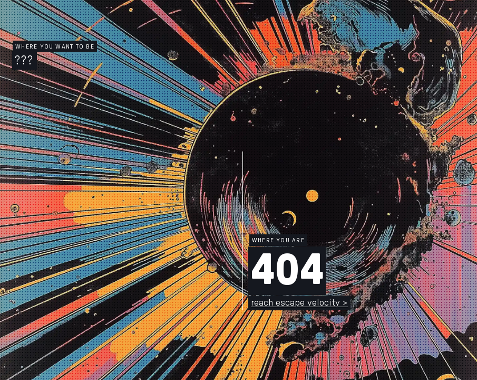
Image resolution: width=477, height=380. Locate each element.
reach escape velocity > (299, 303)
